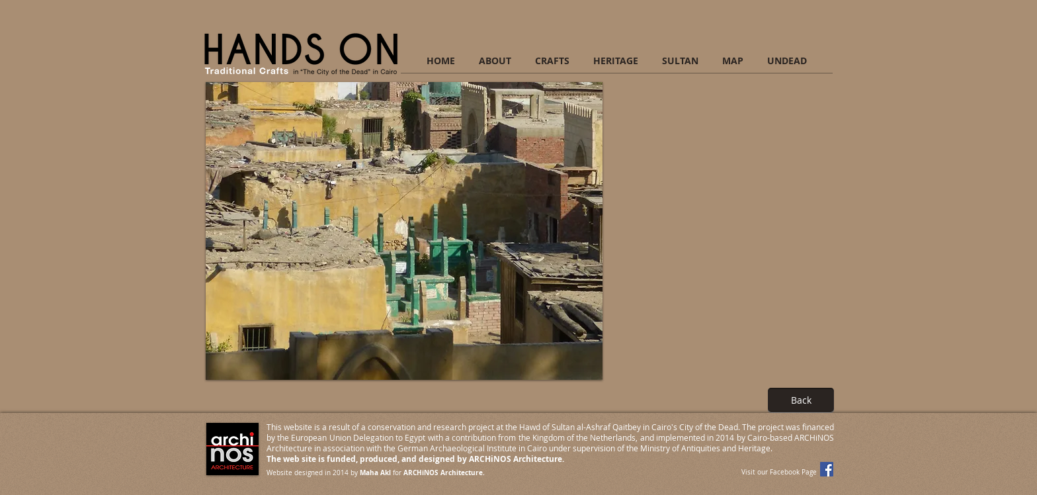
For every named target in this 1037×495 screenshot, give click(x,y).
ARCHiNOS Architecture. (444, 472)
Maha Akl (375, 472)
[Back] (801, 400)
